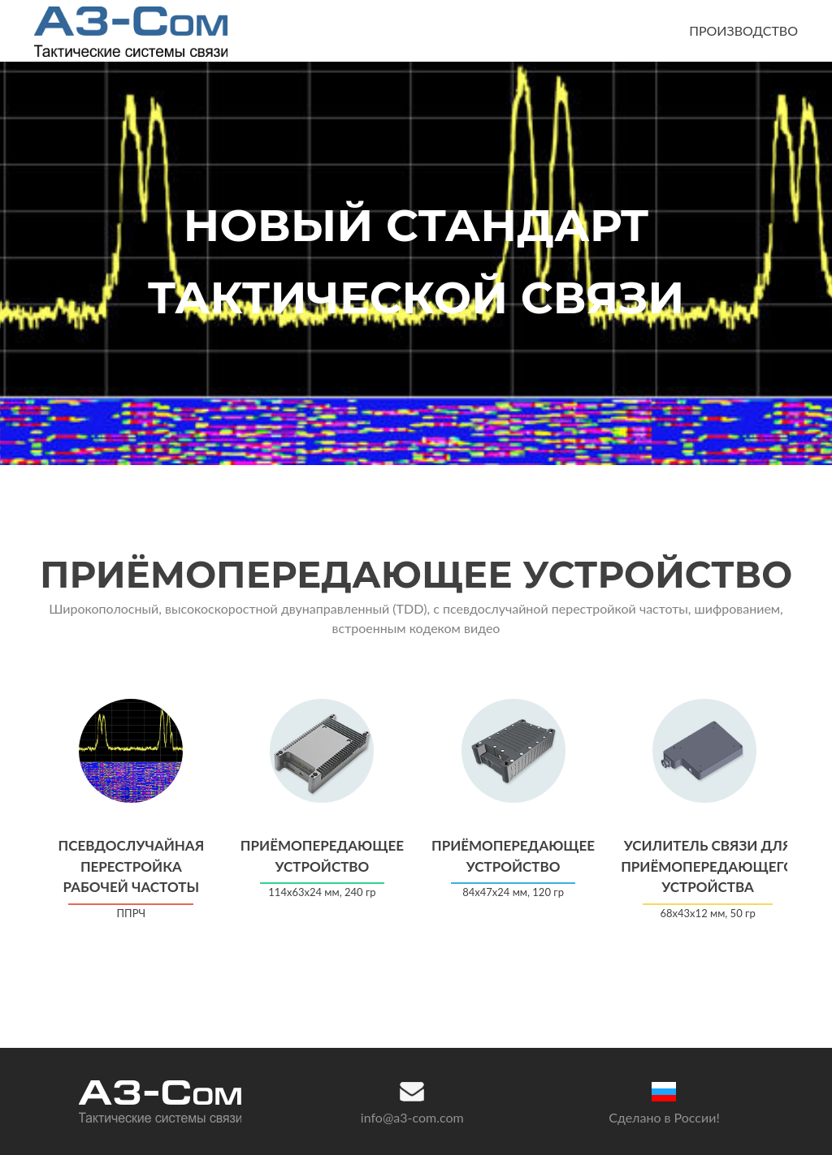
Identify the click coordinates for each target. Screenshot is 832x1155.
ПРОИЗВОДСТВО (743, 30)
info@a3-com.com (412, 1117)
